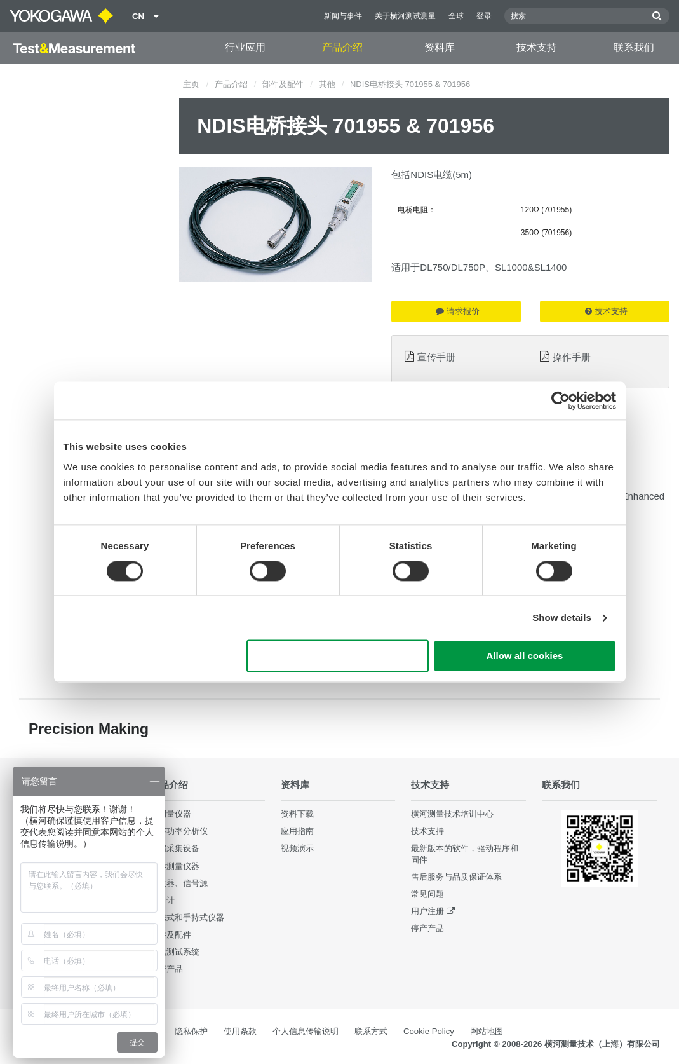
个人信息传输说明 (305, 1031)
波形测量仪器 (174, 866)
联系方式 (370, 1031)
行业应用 (245, 47)
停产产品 (166, 969)
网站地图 (486, 1031)
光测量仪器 (170, 814)
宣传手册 (436, 356)
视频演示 (297, 848)
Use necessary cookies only (337, 656)
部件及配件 (283, 84)
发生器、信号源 (179, 883)
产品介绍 (342, 47)
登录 (484, 15)
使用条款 (240, 1031)
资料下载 (297, 814)
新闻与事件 (343, 15)
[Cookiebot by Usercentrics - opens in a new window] (560, 400)
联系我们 (634, 47)
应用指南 (297, 831)
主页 (191, 84)
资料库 (439, 47)
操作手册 (572, 356)
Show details (561, 617)
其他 (327, 84)
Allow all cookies (525, 656)
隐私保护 (191, 1031)
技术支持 (536, 47)
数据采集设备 (174, 848)
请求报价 (458, 311)
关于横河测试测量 (405, 15)
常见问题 (427, 894)
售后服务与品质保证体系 (456, 877)
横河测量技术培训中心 (452, 814)
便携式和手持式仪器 (187, 917)
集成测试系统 (174, 952)
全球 (456, 15)
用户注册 (427, 911)
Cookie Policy (428, 1031)
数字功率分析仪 (179, 831)
